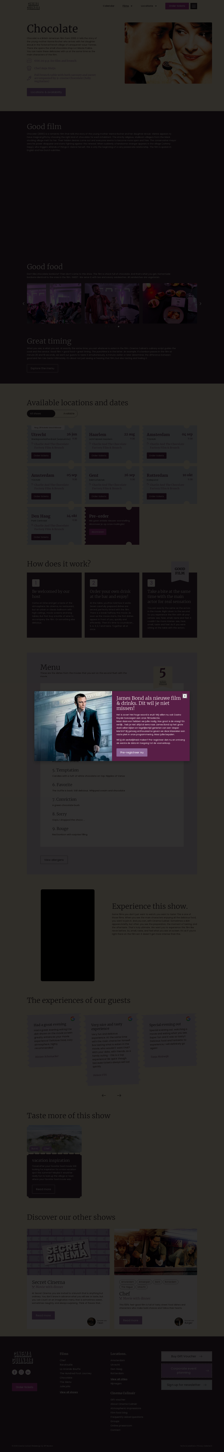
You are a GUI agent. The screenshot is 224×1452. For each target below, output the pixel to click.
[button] (185, 696)
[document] (112, 726)
